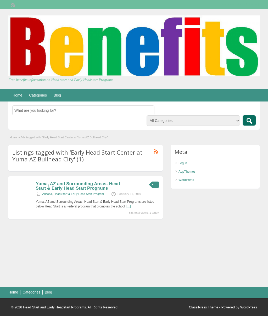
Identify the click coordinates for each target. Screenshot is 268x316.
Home (17, 95)
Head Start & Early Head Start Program (79, 193)
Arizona (47, 193)
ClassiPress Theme (203, 307)
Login (253, 4)
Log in (182, 163)
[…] (128, 206)
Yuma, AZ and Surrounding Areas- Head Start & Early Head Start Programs (78, 186)
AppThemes (187, 171)
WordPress (186, 180)
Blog (57, 95)
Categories (38, 95)
